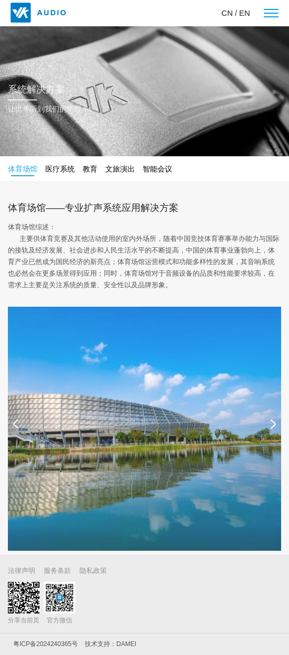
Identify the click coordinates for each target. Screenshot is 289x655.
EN (244, 12)
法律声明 (21, 571)
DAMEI (126, 644)
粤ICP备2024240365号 (45, 644)
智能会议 (157, 169)
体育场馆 (22, 169)
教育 (90, 169)
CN (227, 12)
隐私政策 (93, 571)
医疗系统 (60, 169)
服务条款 (57, 571)
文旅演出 (120, 169)
